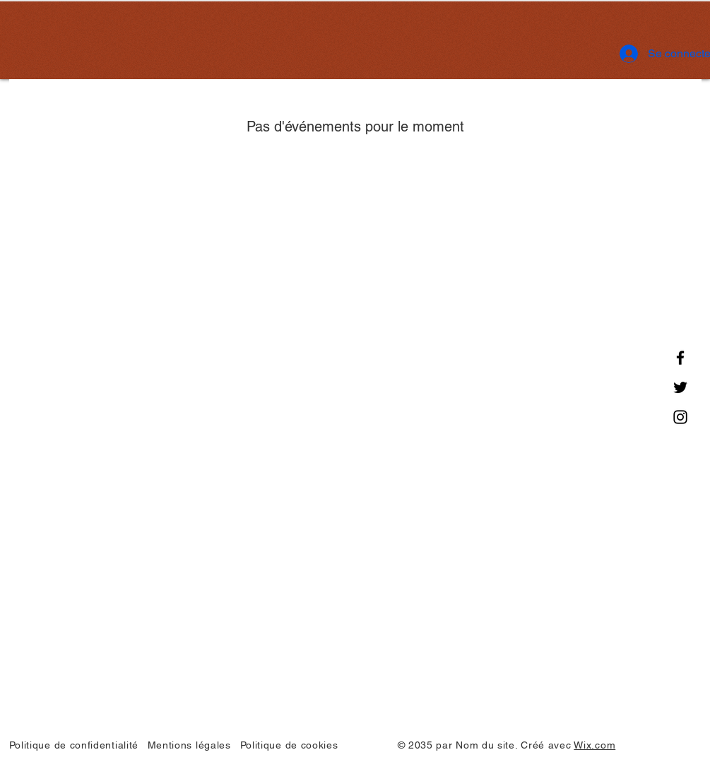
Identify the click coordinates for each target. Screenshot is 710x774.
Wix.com (594, 745)
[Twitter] (680, 387)
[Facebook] (680, 357)
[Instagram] (680, 417)
